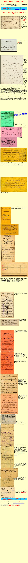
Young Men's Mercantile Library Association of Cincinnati (20, 114)
